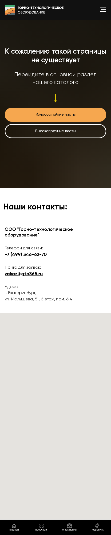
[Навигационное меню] (103, 10)
